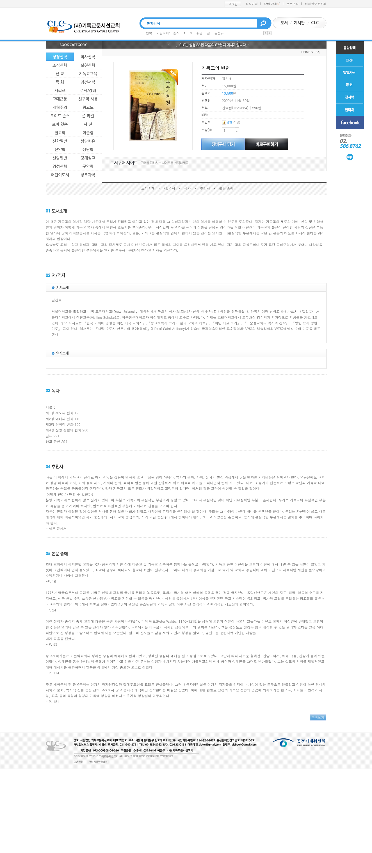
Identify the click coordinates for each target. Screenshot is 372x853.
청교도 (88, 107)
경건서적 (88, 82)
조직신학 (60, 65)
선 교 (60, 73)
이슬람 (88, 132)
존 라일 (88, 115)
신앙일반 (60, 158)
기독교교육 (88, 73)
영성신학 (60, 166)
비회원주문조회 (316, 4)
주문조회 (292, 4)
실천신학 (88, 65)
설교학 (59, 132)
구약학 (88, 166)
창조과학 (88, 174)
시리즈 (59, 90)
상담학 (88, 149)
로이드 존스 (60, 115)
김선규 (219, 33)
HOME (305, 52)
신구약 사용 (88, 99)
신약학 (59, 149)
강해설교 (88, 158)
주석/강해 (88, 90)
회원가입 (251, 4)
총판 (199, 33)
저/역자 (169, 188)
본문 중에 (226, 188)
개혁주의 (60, 107)
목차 (187, 188)
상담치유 (88, 141)
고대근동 (60, 99)
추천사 (205, 188)
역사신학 (88, 56)
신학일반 (60, 141)
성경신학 (60, 56)
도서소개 (148, 188)
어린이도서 (60, 174)
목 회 (60, 82)
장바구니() (272, 4)
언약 (149, 33)
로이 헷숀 (60, 124)
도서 (317, 52)
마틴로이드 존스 (168, 33)
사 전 (88, 124)
